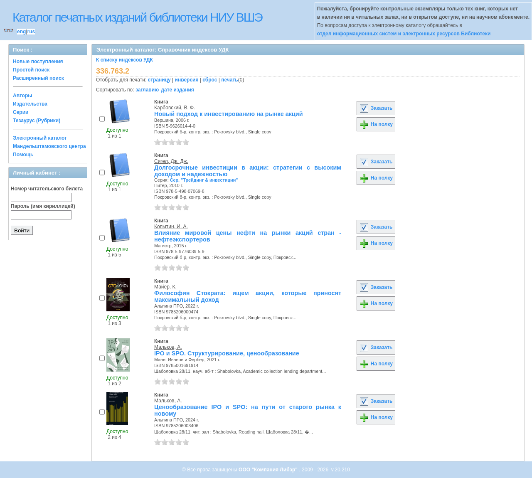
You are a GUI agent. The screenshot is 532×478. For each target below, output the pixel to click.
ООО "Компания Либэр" (269, 470)
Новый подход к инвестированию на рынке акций (228, 114)
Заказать (375, 108)
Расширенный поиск (38, 78)
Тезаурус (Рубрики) (36, 120)
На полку (376, 124)
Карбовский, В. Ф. (174, 108)
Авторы (22, 96)
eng (21, 31)
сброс (209, 80)
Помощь (23, 155)
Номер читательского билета (47, 189)
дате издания (177, 90)
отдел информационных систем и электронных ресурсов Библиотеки (404, 34)
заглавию (147, 90)
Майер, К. (165, 287)
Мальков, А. (168, 347)
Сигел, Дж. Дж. (171, 161)
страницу (159, 80)
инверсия (187, 80)
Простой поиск (31, 70)
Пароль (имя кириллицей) (43, 206)
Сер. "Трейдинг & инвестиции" (204, 179)
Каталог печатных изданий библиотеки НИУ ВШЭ (137, 17)
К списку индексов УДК (124, 60)
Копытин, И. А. (171, 226)
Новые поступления (38, 61)
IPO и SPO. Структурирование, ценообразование (226, 353)
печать (229, 80)
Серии (20, 112)
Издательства (30, 104)
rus (31, 31)
